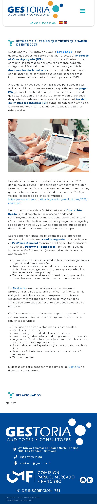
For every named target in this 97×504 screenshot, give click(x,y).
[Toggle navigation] (83, 11)
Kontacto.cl (27, 500)
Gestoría (74, 366)
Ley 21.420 (64, 51)
